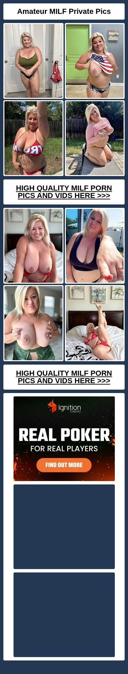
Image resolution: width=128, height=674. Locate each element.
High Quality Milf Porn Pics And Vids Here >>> (64, 192)
